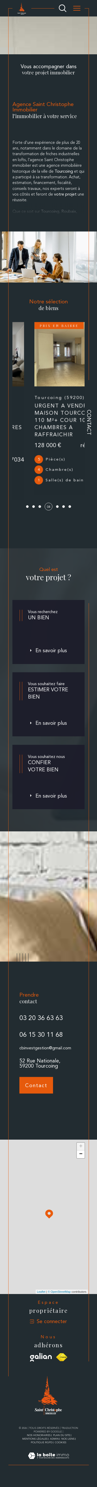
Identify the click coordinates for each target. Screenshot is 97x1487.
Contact (89, 422)
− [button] (81, 1163)
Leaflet (41, 1301)
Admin (54, 1448)
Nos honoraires (38, 1444)
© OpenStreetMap (59, 1301)
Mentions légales (34, 1448)
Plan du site (61, 1444)
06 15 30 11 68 (41, 1053)
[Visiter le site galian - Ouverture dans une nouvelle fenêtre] (41, 1366)
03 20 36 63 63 (41, 1037)
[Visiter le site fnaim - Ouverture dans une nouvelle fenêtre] (61, 1366)
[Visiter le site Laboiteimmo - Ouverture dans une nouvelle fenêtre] (48, 1471)
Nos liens (67, 1448)
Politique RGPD (41, 1451)
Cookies (60, 1451)
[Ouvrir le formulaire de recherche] (62, 8)
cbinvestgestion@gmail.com (45, 1066)
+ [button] (81, 1156)
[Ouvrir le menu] (77, 8)
